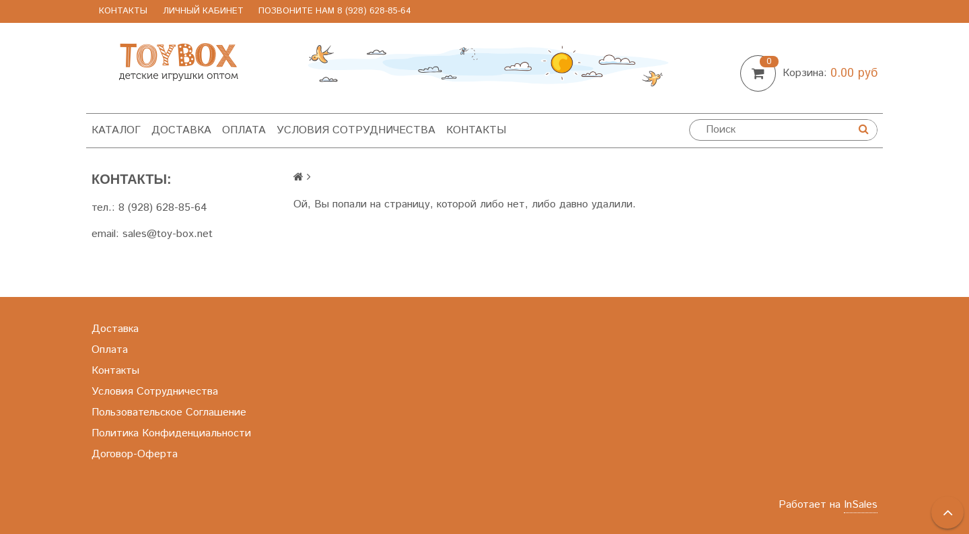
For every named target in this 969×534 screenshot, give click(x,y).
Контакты (123, 11)
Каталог (116, 130)
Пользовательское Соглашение (169, 412)
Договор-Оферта (135, 454)
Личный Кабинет (203, 11)
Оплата (244, 130)
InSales (860, 504)
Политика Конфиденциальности (171, 433)
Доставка (181, 130)
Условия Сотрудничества (356, 130)
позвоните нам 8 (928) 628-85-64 (334, 11)
